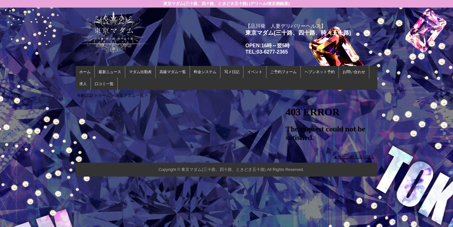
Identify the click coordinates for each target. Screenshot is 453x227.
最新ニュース (109, 72)
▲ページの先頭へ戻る (353, 156)
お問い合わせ (354, 72)
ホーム (85, 72)
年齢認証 (85, 95)
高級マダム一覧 (172, 72)
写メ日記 (231, 72)
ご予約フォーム (283, 72)
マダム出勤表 (140, 72)
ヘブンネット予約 (320, 72)
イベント (254, 72)
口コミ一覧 (104, 84)
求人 (83, 84)
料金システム (205, 72)
